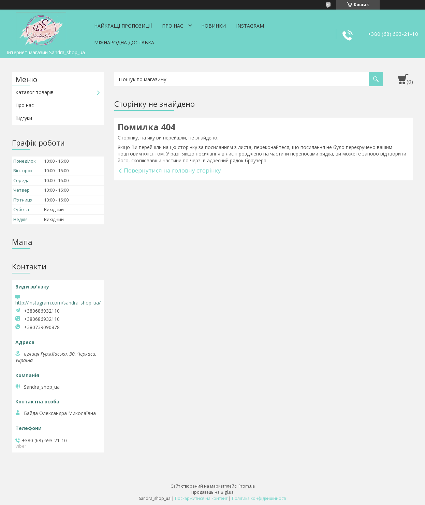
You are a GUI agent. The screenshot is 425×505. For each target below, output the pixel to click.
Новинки (213, 26)
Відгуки (23, 118)
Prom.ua (246, 486)
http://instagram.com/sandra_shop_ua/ (58, 302)
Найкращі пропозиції (123, 26)
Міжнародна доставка (124, 42)
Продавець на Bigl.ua (212, 492)
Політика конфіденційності (259, 498)
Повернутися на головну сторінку (172, 170)
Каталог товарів (34, 92)
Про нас (172, 26)
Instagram (250, 26)
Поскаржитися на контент (201, 498)
